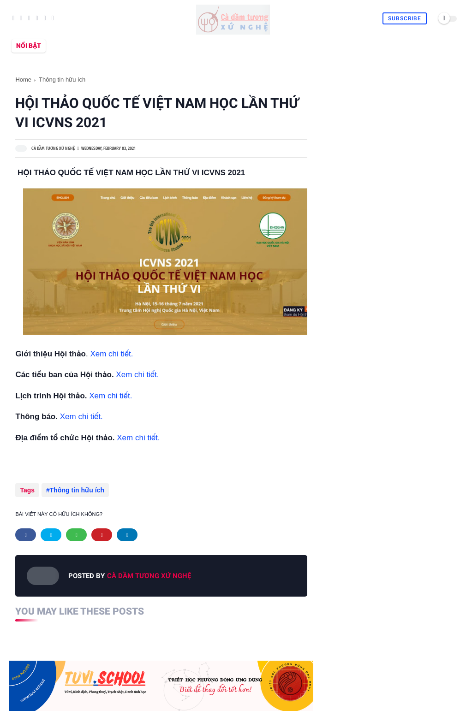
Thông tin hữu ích (62, 79)
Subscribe (404, 18)
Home (23, 79)
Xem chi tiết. (111, 353)
